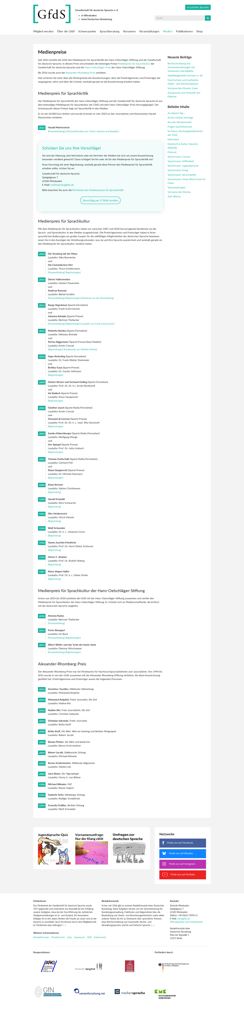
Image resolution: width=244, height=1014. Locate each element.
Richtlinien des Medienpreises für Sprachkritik (98, 191)
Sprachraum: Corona (179, 156)
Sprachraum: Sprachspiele (182, 174)
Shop (199, 31)
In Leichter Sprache (198, 7)
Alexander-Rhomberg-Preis (80, 72)
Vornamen (129, 31)
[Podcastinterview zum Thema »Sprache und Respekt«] (93, 131)
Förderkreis (39, 903)
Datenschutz (100, 940)
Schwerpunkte (87, 31)
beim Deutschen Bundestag (96, 19)
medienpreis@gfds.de (63, 186)
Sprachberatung (109, 31)
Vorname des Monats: (183, 88)
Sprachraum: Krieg (178, 170)
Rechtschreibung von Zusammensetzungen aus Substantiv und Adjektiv (181, 67)
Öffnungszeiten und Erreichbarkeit (186, 924)
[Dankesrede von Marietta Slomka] (80, 352)
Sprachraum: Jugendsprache (183, 165)
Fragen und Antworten (180, 126)
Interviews (173, 139)
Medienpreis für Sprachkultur (134, 63)
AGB (89, 940)
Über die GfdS (66, 31)
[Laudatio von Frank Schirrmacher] (97, 327)
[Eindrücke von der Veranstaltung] (97, 301)
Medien (167, 31)
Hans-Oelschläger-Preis (98, 67)
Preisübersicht (58, 940)
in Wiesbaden (89, 15)
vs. (185, 75)
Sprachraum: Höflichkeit (181, 161)
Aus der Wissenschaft (179, 122)
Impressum (79, 940)
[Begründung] (54, 495)
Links (69, 940)
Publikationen (184, 31)
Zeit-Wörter (174, 196)
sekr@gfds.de (183, 921)
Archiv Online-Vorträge (180, 117)
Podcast (172, 152)
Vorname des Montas (179, 191)
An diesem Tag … (177, 113)
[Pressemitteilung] (56, 131)
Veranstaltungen (149, 31)
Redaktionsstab (110, 903)
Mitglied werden (43, 31)
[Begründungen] (73, 275)
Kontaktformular (41, 940)
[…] (64, 928)
